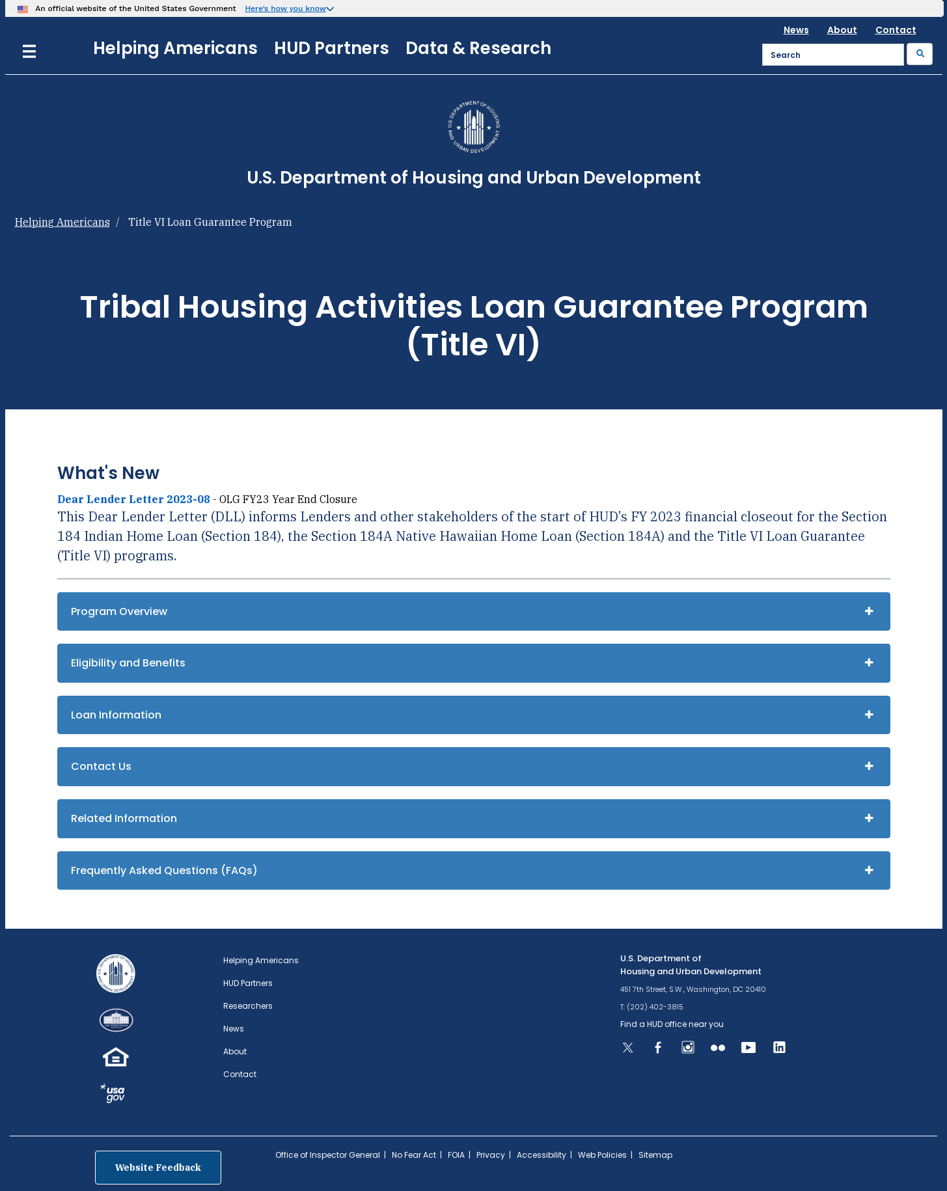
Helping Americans (175, 48)
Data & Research (478, 48)
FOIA (456, 1154)
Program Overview (119, 611)
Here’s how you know (285, 8)
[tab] (474, 612)
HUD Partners (331, 48)
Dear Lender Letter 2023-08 (133, 499)
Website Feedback (158, 1167)
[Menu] (29, 49)
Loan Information (116, 714)
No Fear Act (414, 1154)
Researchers (248, 1005)
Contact (895, 29)
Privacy (490, 1154)
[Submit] (920, 54)
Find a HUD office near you (672, 1024)
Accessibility (541, 1154)
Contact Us (101, 766)
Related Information (124, 818)
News (796, 29)
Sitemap (655, 1154)
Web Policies (602, 1154)
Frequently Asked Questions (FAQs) (164, 870)
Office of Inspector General (327, 1154)
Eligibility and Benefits (128, 662)
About (842, 29)
